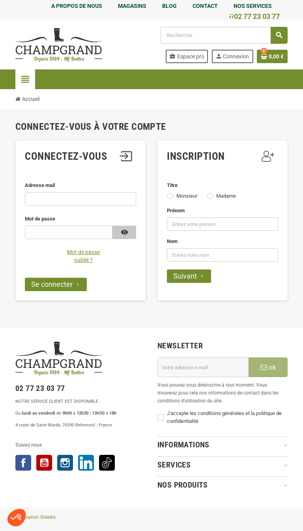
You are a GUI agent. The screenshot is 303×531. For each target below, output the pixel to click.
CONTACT (205, 6)
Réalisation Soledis (35, 517)
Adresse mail (40, 185)
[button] (16, 517)
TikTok (107, 463)
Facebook (23, 463)
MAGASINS (132, 6)
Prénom (176, 210)
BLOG (169, 6)
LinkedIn (86, 463)
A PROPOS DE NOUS (76, 6)
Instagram (65, 463)
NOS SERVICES (253, 6)
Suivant (189, 276)
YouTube (44, 463)
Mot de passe (40, 219)
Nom (172, 241)
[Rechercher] (223, 35)
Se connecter (55, 284)
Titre (172, 185)
